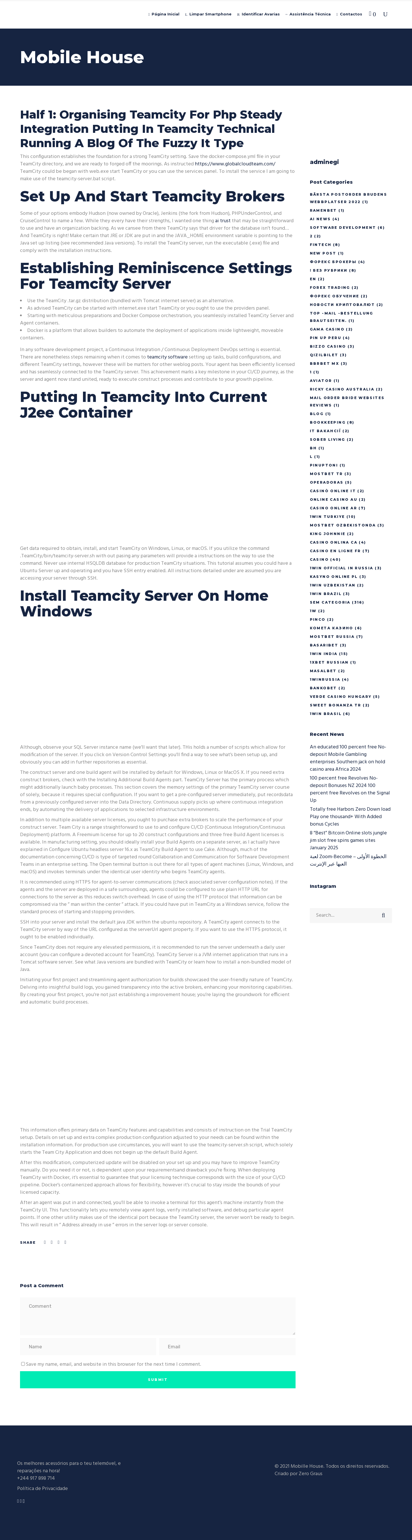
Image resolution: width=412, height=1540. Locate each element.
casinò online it (333, 491)
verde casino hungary (341, 696)
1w (313, 611)
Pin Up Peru (325, 338)
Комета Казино (331, 628)
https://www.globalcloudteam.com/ (235, 164)
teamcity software (167, 357)
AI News (320, 219)
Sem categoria (330, 602)
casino (319, 559)
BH (313, 448)
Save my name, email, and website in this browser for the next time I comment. (113, 1364)
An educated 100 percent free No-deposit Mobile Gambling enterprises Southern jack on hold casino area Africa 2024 (348, 758)
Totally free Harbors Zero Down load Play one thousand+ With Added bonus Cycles (350, 816)
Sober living (327, 439)
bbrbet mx (324, 363)
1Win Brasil (326, 714)
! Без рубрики (329, 270)
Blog (317, 414)
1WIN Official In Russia (341, 568)
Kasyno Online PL (334, 576)
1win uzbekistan (333, 585)
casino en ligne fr (335, 551)
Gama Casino (327, 329)
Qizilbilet (324, 355)
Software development (343, 227)
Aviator (321, 381)
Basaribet (324, 645)
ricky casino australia (342, 389)
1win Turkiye (327, 516)
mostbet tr (326, 474)
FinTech (321, 245)
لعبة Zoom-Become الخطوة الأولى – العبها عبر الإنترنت (348, 860)
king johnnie (328, 534)
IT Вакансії (325, 431)
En (313, 279)
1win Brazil (326, 594)
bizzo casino (328, 346)
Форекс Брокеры (333, 262)
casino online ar (333, 508)
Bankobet (323, 688)
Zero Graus (310, 1474)
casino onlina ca (333, 542)
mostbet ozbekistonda (343, 525)
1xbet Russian (329, 662)
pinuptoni (324, 465)
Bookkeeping (328, 422)
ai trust (223, 221)
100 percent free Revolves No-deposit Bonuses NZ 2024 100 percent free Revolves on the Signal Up (350, 789)
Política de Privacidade (42, 1489)
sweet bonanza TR (335, 705)
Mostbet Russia (332, 636)
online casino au (333, 499)
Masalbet (323, 671)
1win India (324, 654)
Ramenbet (323, 210)
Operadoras (327, 482)
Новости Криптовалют (342, 305)
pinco (318, 619)
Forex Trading (330, 287)
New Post (323, 253)
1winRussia (325, 679)
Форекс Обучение (334, 296)
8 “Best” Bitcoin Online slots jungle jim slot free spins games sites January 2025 (348, 840)
